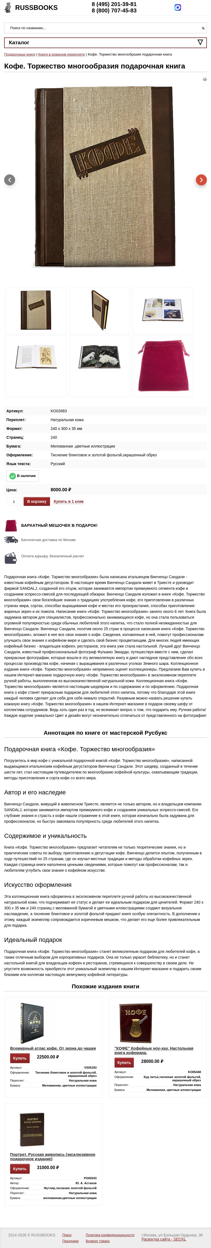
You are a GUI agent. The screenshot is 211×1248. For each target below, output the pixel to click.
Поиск (66, 1235)
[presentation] (9, 179)
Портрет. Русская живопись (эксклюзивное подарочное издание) (52, 1156)
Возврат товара (98, 1241)
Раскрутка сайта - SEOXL (163, 1239)
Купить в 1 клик (69, 501)
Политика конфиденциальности (110, 1235)
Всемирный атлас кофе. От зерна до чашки (53, 1048)
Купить (20, 1058)
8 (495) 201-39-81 (114, 4)
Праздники (70, 1241)
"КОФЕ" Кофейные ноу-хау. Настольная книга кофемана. (153, 1050)
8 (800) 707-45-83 (114, 10)
